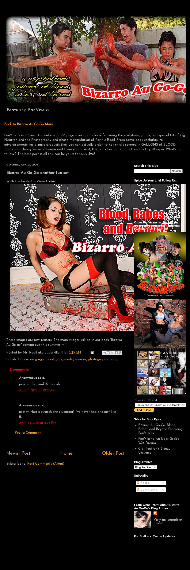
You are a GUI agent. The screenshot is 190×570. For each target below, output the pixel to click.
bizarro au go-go (31, 359)
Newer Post (18, 453)
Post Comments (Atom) (45, 463)
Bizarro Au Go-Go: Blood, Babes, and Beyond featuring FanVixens (160, 429)
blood (49, 359)
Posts (143, 483)
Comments (147, 489)
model (68, 359)
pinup (114, 359)
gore (59, 359)
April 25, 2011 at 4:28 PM (37, 423)
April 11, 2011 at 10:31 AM (37, 390)
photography (98, 359)
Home (66, 453)
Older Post (113, 453)
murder (80, 359)
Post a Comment (28, 432)
